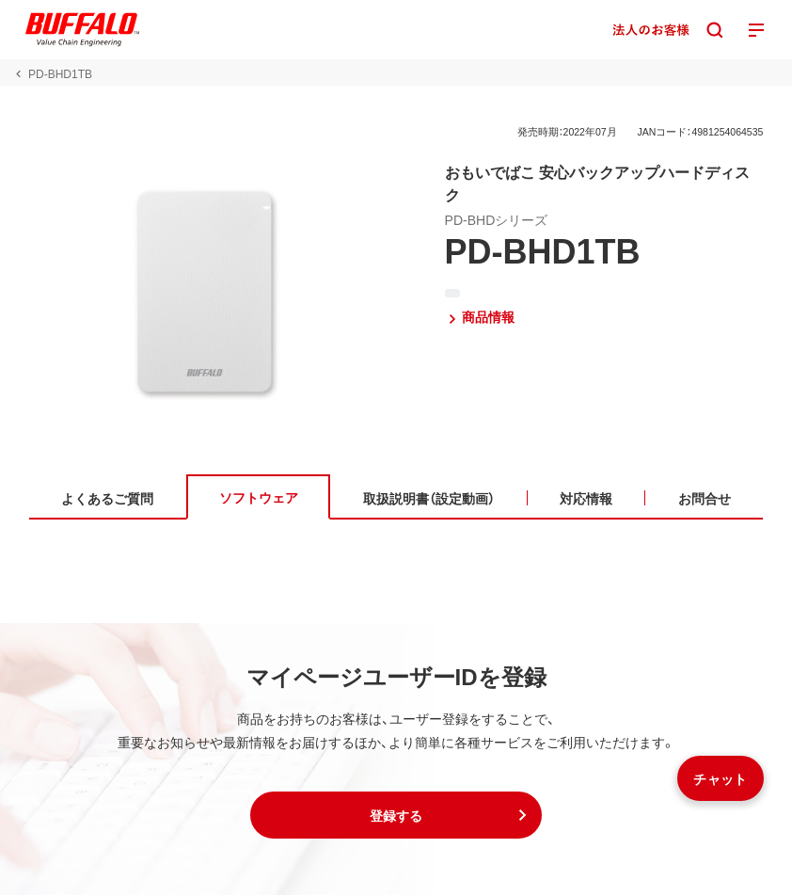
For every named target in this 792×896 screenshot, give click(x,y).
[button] (396, 816)
